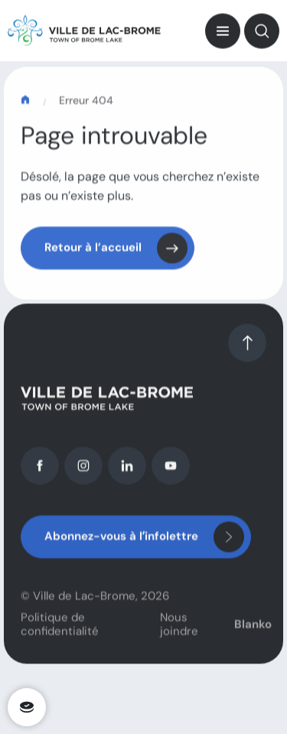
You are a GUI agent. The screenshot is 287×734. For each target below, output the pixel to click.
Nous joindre (179, 630)
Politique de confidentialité (60, 630)
